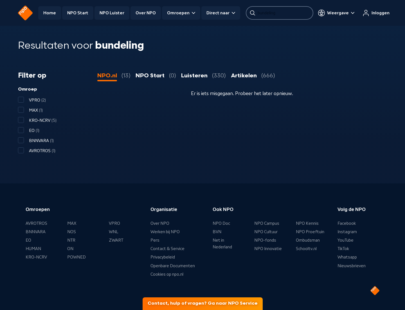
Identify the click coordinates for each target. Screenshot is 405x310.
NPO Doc (221, 223)
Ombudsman (308, 240)
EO (28, 240)
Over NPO (146, 13)
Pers (154, 240)
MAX (71, 223)
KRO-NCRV (36, 257)
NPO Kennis (307, 223)
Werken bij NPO (165, 232)
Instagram (347, 232)
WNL (113, 232)
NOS (71, 232)
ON (70, 248)
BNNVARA (36, 232)
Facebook (347, 223)
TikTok (343, 248)
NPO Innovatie (268, 248)
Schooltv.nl (306, 248)
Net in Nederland (222, 243)
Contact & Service (167, 248)
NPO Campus (266, 223)
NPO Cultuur (266, 232)
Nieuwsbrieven (352, 266)
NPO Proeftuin (310, 232)
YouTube (346, 240)
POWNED (76, 257)
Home (49, 13)
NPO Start (77, 13)
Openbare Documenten (172, 266)
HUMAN (33, 248)
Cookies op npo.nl (166, 274)
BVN (217, 232)
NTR (71, 240)
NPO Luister (112, 13)
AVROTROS (36, 223)
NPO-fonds (265, 240)
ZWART (116, 240)
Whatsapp (347, 257)
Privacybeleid (162, 257)
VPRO (114, 223)
